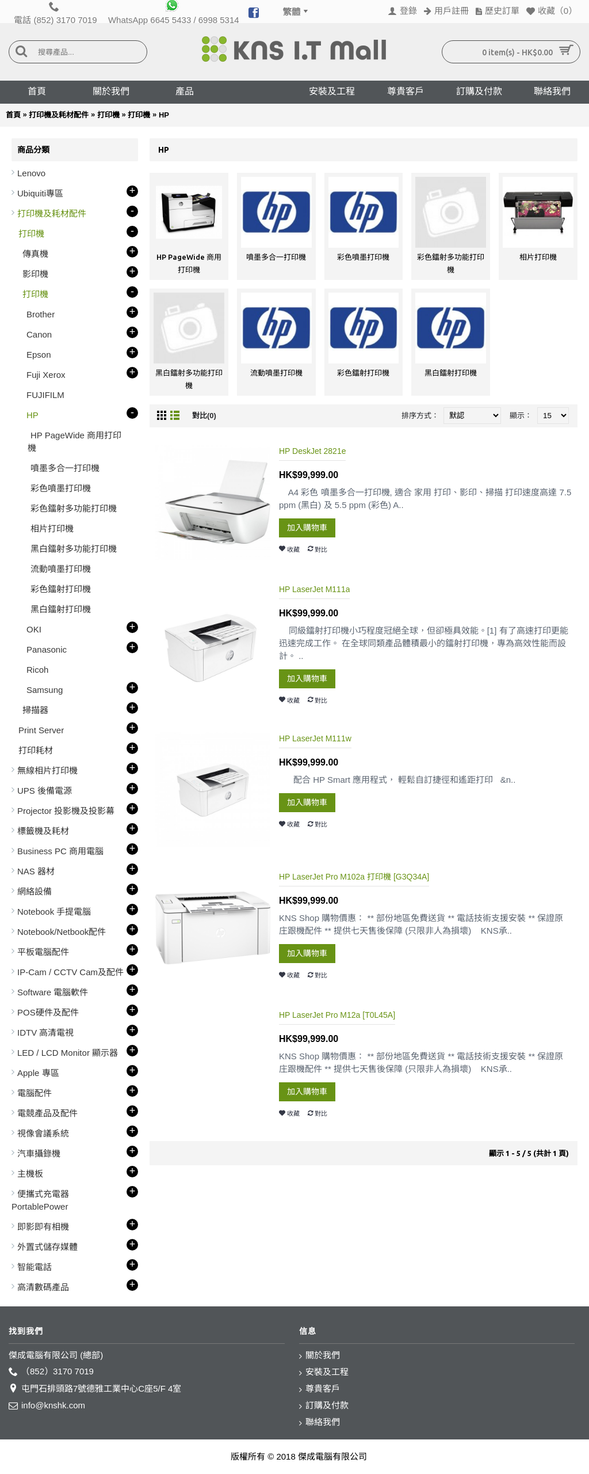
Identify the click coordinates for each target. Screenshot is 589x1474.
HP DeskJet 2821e (312, 451)
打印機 (108, 115)
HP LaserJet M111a (314, 589)
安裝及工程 (324, 1372)
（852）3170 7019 (51, 1371)
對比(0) (204, 415)
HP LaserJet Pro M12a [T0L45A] (337, 1015)
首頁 (13, 115)
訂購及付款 (324, 1405)
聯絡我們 (319, 1422)
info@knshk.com (47, 1405)
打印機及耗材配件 (59, 115)
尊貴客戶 (319, 1389)
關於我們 (319, 1355)
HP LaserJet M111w (315, 738)
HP (164, 115)
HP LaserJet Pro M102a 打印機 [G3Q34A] (354, 876)
